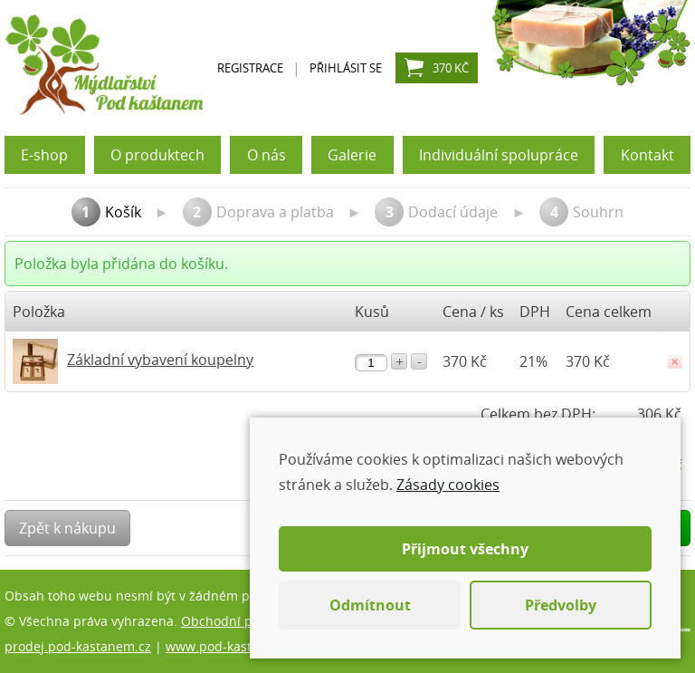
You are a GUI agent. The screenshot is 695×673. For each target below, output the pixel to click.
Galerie (352, 155)
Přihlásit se (345, 68)
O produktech (157, 155)
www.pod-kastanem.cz (234, 646)
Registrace (250, 68)
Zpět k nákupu (67, 528)
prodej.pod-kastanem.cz (78, 646)
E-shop (44, 155)
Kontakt (647, 155)
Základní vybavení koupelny (160, 360)
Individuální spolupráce (498, 155)
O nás (266, 155)
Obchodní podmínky (242, 621)
